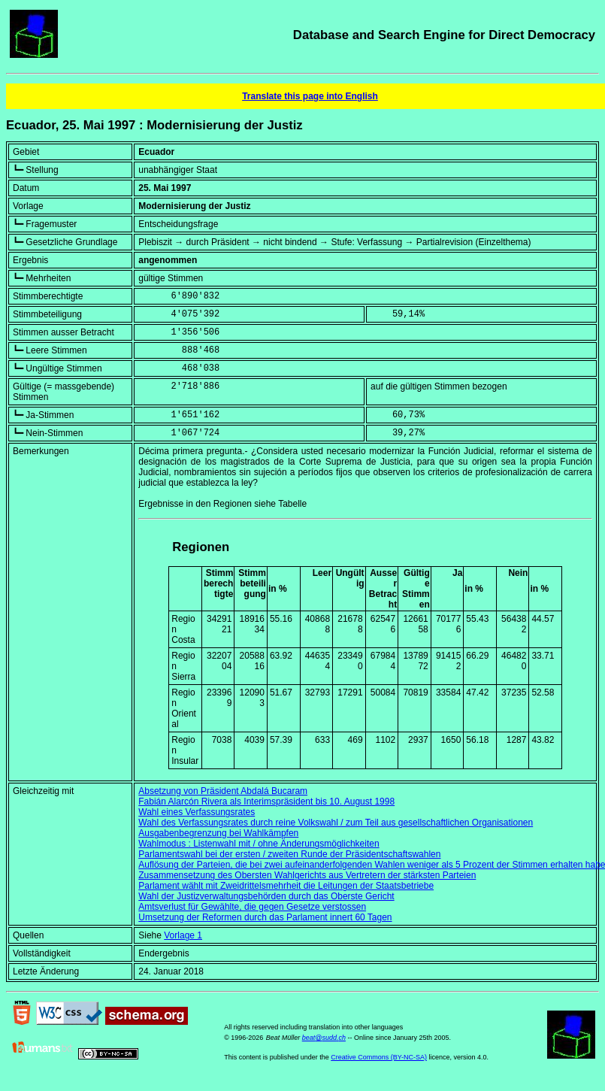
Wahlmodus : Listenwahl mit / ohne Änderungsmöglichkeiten (258, 843)
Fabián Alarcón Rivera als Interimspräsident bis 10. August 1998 (266, 801)
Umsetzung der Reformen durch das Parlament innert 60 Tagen (265, 917)
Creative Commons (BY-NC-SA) (379, 1057)
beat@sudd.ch (324, 1037)
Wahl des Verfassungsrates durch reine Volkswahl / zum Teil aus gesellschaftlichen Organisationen (335, 822)
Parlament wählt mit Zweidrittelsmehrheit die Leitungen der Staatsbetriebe (286, 885)
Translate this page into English (310, 96)
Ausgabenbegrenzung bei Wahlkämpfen (218, 833)
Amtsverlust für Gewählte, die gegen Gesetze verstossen (252, 907)
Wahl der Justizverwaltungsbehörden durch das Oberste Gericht (266, 896)
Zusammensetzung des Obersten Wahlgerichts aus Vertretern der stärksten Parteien (307, 875)
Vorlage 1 (183, 935)
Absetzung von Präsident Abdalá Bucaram (222, 791)
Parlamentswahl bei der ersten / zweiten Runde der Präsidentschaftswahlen (289, 854)
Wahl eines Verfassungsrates (196, 812)
